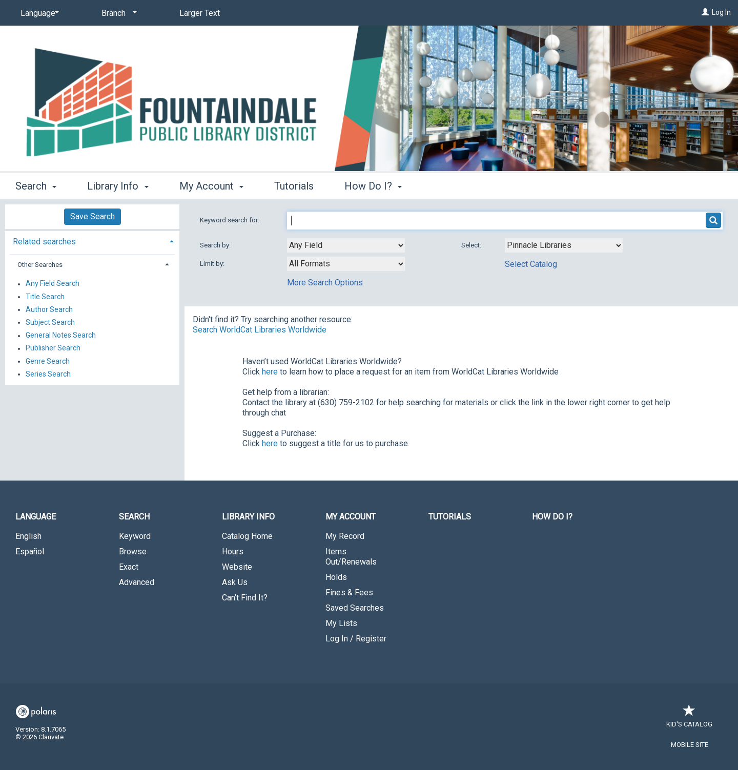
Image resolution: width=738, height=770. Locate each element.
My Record (344, 536)
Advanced (136, 582)
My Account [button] (211, 186)
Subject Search (50, 322)
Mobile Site (689, 744)
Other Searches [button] (40, 264)
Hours (232, 551)
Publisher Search (53, 348)
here (270, 372)
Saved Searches (354, 608)
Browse (133, 551)
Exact (128, 567)
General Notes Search (61, 335)
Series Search (48, 374)
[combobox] (346, 245)
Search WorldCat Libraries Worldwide (259, 330)
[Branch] (117, 13)
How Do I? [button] (373, 186)
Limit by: (213, 263)
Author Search (49, 309)
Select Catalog (531, 264)
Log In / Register (355, 638)
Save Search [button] (92, 216)
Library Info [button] (117, 186)
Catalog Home (247, 536)
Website (237, 567)
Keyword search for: (230, 220)
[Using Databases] (564, 245)
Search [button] (35, 186)
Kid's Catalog (689, 719)
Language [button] (35, 517)
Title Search (45, 297)
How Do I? (552, 517)
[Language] (37, 13)
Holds (336, 577)
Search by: (216, 245)
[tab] (92, 240)
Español (29, 551)
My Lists (341, 623)
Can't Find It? (245, 597)
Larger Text (199, 13)
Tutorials (294, 186)
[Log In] (705, 12)
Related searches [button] (44, 241)
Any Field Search (52, 284)
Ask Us (235, 582)
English (28, 536)
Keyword (135, 536)
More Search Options (325, 282)
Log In (721, 12)
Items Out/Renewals (351, 557)
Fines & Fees (349, 592)
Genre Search (48, 361)
